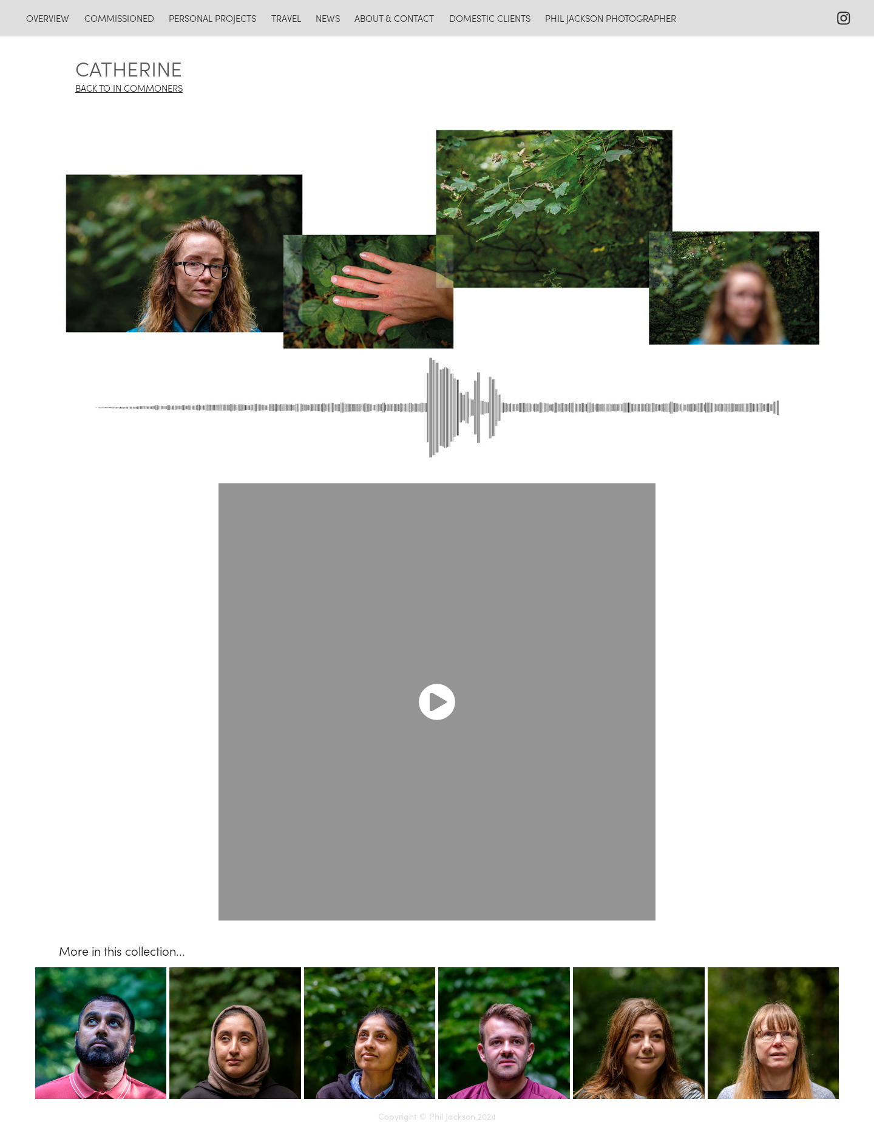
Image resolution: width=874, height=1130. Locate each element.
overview (47, 18)
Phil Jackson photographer (610, 18)
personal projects (212, 18)
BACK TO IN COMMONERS (129, 88)
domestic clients (489, 18)
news (328, 18)
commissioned (119, 18)
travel (286, 18)
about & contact (394, 18)
